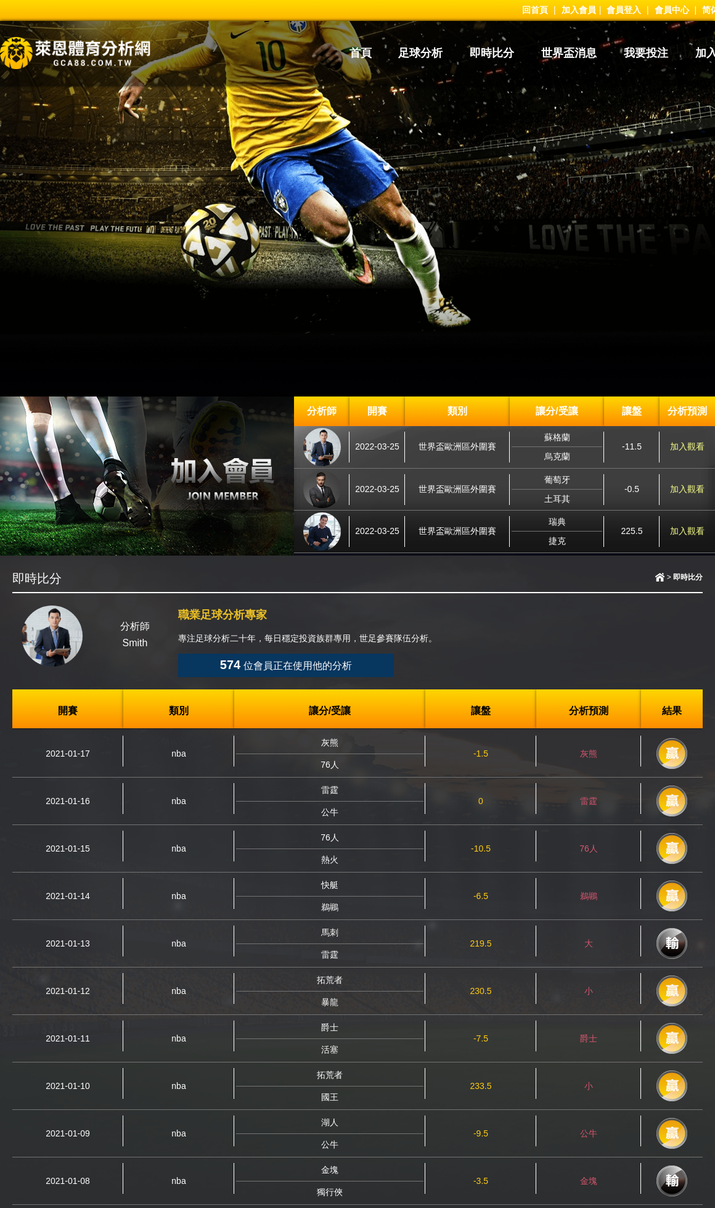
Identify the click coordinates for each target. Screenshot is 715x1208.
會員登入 (624, 10)
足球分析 (420, 53)
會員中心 (672, 10)
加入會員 (579, 10)
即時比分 (492, 53)
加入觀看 (687, 446)
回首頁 (535, 10)
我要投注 (646, 53)
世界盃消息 (569, 53)
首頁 (360, 53)
